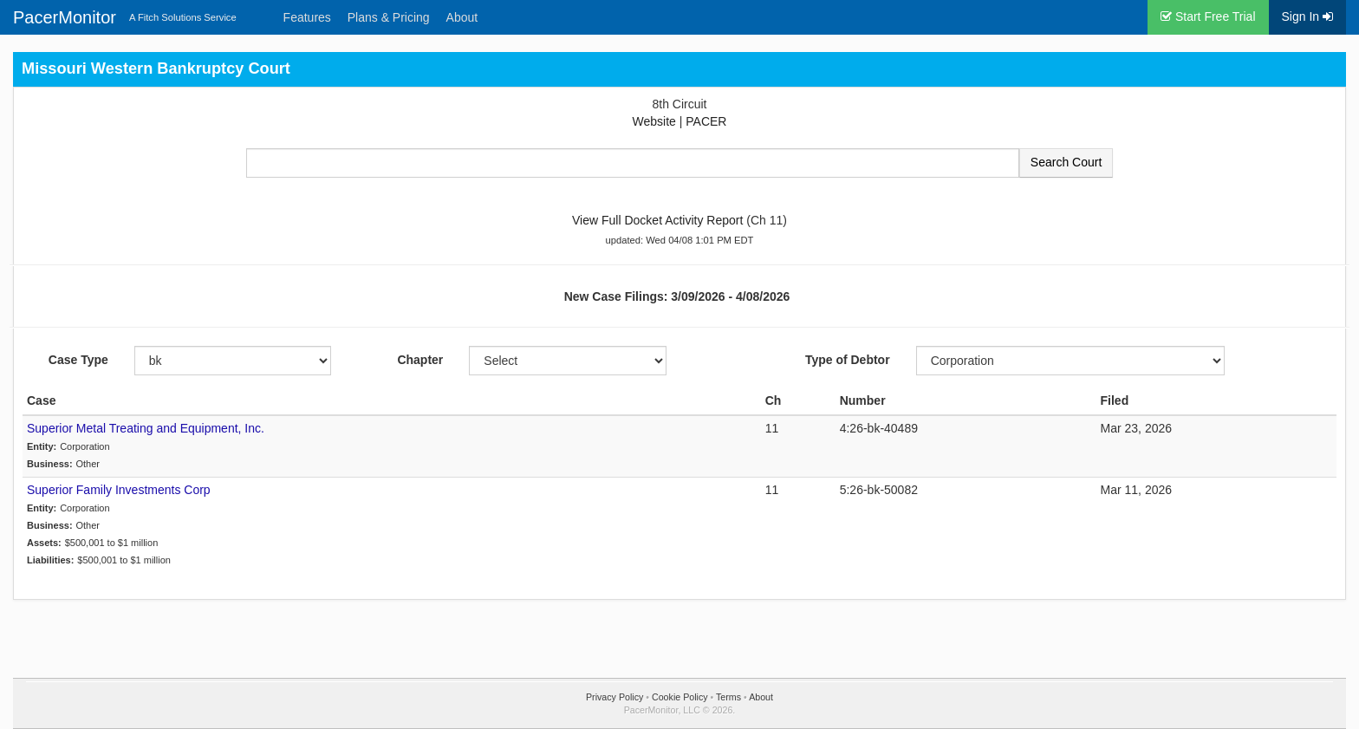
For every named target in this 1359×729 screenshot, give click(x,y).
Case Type (78, 360)
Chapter (420, 360)
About (462, 17)
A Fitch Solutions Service (183, 17)
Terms (728, 697)
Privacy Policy (614, 697)
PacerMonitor (64, 17)
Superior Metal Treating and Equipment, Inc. (145, 428)
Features (307, 17)
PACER (706, 121)
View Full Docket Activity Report (657, 220)
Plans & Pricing (389, 17)
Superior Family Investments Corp (119, 490)
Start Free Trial (1208, 16)
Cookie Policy (680, 697)
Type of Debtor (847, 360)
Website (654, 121)
